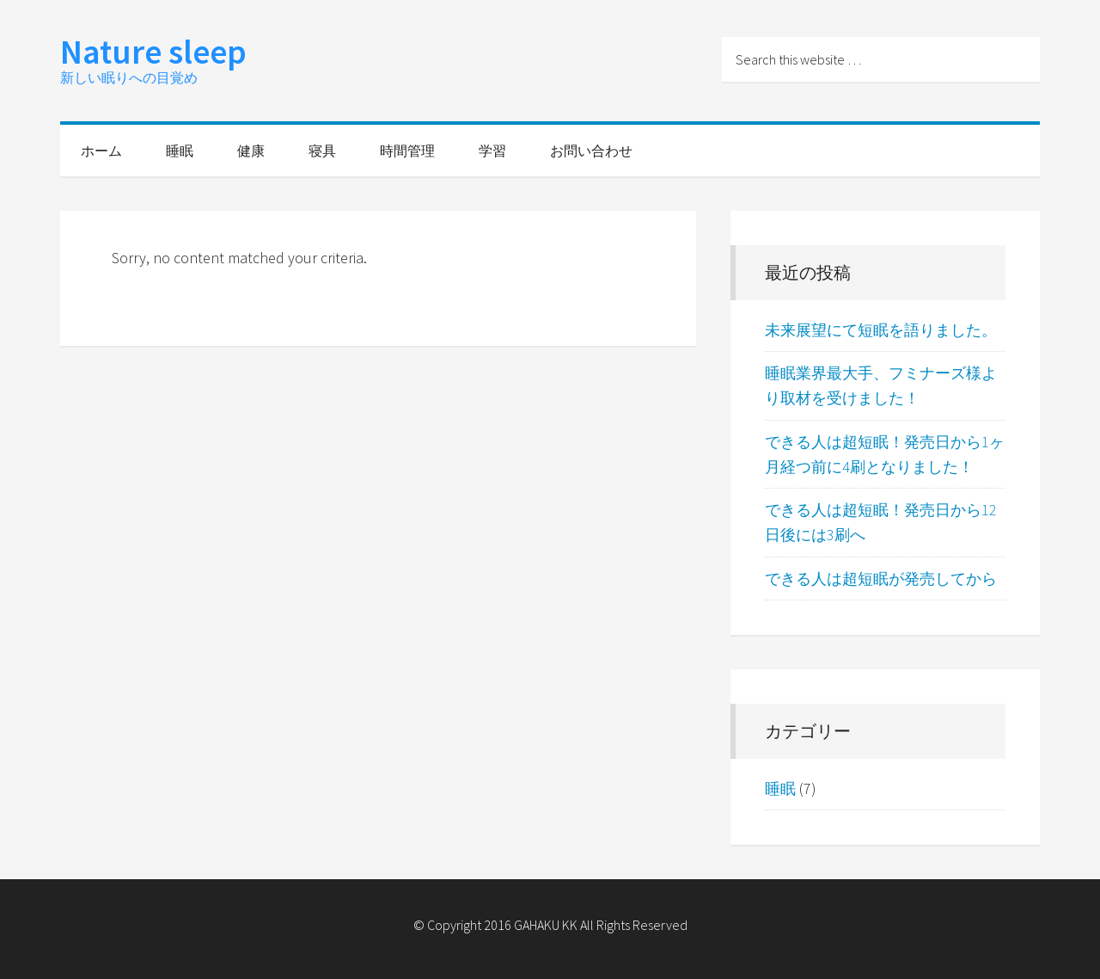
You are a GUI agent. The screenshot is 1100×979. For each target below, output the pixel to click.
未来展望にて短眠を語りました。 (881, 330)
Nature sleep (153, 51)
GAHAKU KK (546, 924)
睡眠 (780, 788)
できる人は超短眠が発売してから (881, 578)
